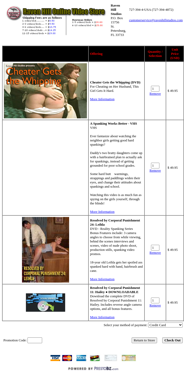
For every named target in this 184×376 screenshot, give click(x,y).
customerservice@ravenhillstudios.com (156, 20)
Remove (155, 94)
